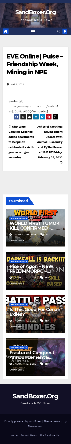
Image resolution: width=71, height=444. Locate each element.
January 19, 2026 (25, 277)
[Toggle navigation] (33, 31)
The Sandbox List (50, 435)
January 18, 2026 (25, 364)
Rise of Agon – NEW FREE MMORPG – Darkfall (31, 271)
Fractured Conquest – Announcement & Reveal (33, 357)
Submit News (29, 435)
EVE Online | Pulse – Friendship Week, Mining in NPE (34, 64)
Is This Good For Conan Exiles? (34, 312)
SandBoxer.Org (35, 12)
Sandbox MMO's (19, 218)
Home (14, 435)
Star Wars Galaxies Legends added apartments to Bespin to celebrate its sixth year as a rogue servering (21, 142)
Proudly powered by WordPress (23, 421)
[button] (58, 31)
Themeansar (35, 426)
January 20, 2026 (25, 234)
